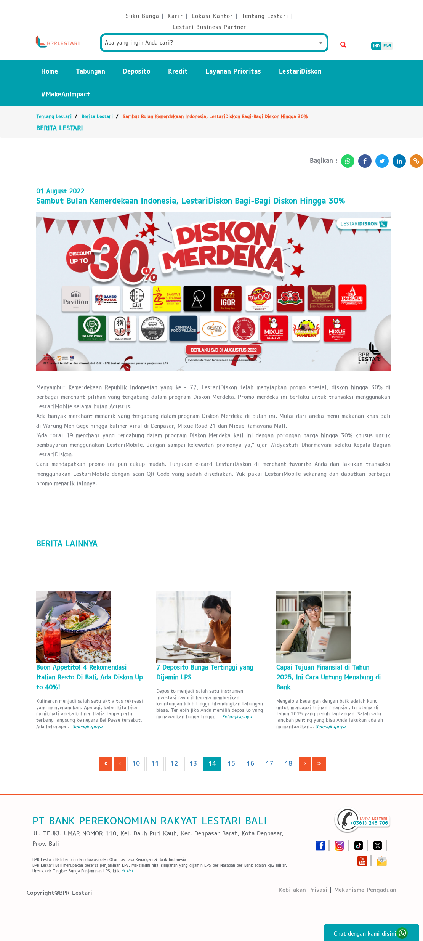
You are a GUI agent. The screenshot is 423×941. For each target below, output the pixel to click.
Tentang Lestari (54, 116)
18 (288, 763)
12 (174, 763)
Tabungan (90, 71)
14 (212, 763)
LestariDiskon (300, 71)
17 (269, 763)
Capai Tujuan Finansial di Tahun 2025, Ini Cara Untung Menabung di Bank (328, 677)
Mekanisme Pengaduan (365, 889)
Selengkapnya (87, 726)
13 (193, 763)
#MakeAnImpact (65, 94)
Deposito (136, 71)
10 (136, 763)
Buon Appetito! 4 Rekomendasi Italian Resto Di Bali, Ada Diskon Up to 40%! (89, 677)
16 (250, 763)
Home (49, 71)
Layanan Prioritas (233, 71)
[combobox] (214, 42)
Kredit (177, 71)
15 (231, 763)
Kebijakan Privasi (303, 889)
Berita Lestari (97, 116)
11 (155, 763)
